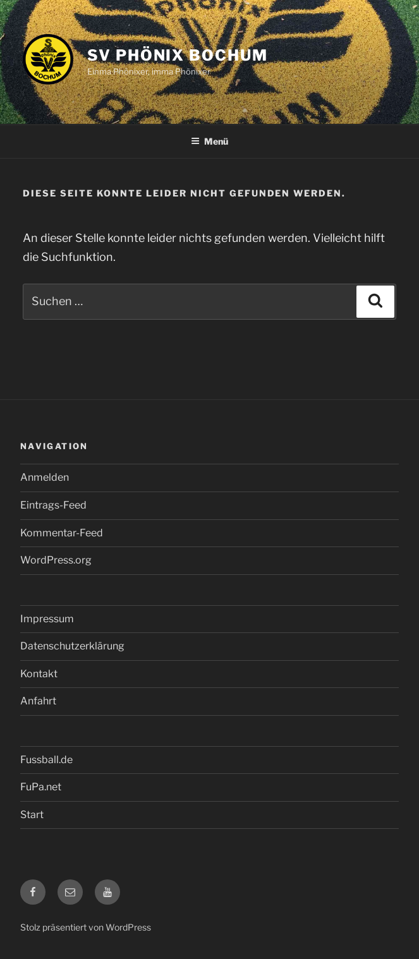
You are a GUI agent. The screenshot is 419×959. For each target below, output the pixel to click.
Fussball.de (46, 760)
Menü (209, 141)
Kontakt (39, 674)
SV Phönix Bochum (177, 55)
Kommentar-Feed (61, 533)
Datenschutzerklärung (72, 646)
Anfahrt (38, 701)
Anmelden (44, 477)
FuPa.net (40, 787)
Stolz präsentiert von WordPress (85, 927)
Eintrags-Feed (53, 505)
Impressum (47, 619)
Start (32, 815)
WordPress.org (56, 560)
